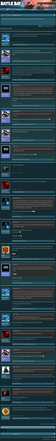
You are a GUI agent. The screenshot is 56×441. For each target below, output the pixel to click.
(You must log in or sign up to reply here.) (47, 423)
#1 (54, 42)
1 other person (34, 61)
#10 (54, 213)
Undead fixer (5, 174)
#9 (54, 189)
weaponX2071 (20, 29)
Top (52, 437)
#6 (54, 137)
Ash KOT (4, 60)
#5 (54, 121)
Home (49, 437)
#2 (54, 58)
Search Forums (5, 11)
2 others (29, 140)
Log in (54, 0)
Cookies (40, 26)
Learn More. (41, 19)
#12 (54, 256)
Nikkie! (18, 418)
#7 (54, 157)
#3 (54, 77)
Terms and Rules (46, 439)
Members (10, 8)
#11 (54, 238)
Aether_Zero (14, 44)
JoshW (3, 398)
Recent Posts (11, 11)
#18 (54, 381)
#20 (54, 415)
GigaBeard (14, 140)
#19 (54, 399)
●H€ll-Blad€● (14, 124)
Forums (3, 8)
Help (46, 437)
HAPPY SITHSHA (21, 61)
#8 (54, 172)
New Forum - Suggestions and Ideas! (48, 26)
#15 (54, 324)
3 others (32, 79)
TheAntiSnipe (22, 44)
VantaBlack (14, 79)
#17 (54, 358)
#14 (54, 306)
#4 (54, 103)
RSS (54, 437)
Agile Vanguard (22, 258)
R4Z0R (19, 124)
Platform (6, 3)
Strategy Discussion (9, 29)
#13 (54, 280)
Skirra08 (4, 376)
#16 (54, 341)
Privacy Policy (52, 439)
